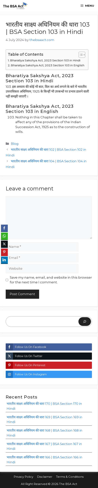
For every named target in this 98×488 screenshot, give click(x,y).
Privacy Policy (23, 476)
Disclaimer (44, 476)
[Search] (84, 321)
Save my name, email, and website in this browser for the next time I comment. (51, 280)
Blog (15, 144)
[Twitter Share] (4, 244)
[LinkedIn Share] (4, 260)
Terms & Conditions (70, 476)
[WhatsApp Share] (4, 236)
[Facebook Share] (4, 228)
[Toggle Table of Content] (80, 54)
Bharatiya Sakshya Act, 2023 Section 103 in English (47, 65)
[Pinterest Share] (4, 252)
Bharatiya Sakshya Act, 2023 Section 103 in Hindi (45, 60)
